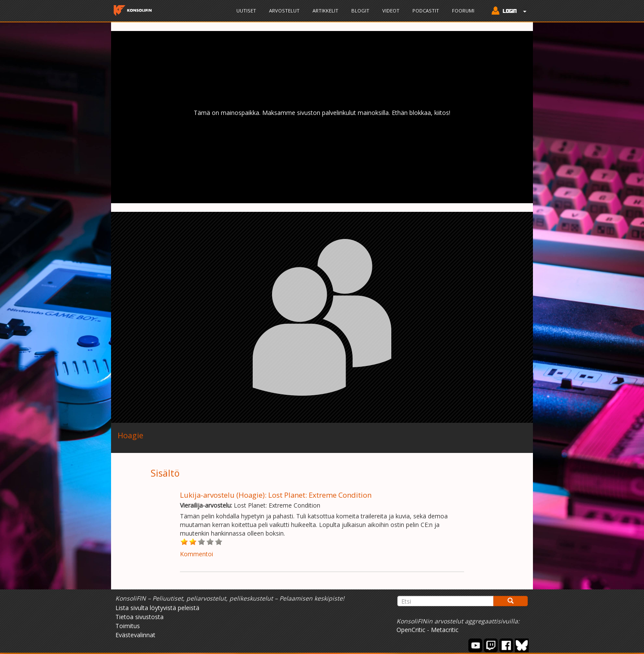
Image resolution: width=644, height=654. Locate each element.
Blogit (360, 10)
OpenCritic (410, 630)
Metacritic (444, 630)
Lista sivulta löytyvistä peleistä (157, 608)
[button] (507, 11)
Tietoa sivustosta (139, 617)
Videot (390, 10)
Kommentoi (196, 554)
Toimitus (127, 626)
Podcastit (425, 10)
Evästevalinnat (135, 635)
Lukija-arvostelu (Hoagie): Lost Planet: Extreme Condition (276, 495)
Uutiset (246, 10)
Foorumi (463, 10)
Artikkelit (325, 10)
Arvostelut (284, 10)
